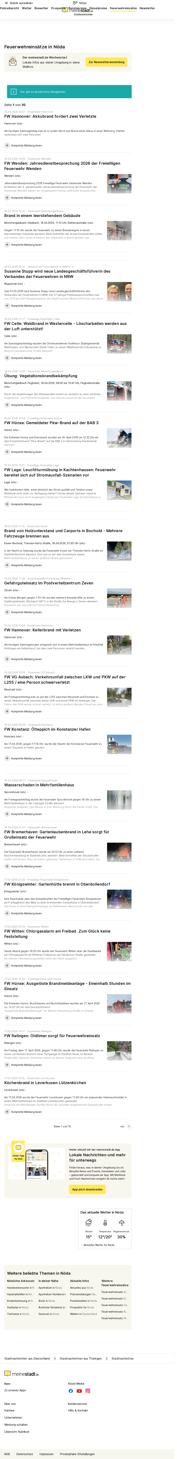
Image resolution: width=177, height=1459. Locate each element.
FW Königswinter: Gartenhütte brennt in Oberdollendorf (57, 884)
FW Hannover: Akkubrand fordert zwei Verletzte (50, 116)
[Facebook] (71, 1391)
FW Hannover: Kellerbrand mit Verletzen (42, 630)
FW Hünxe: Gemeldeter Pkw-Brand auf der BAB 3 (51, 422)
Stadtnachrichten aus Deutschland (27, 1358)
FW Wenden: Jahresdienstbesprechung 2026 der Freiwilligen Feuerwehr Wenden (62, 166)
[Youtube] (79, 1391)
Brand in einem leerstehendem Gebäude (42, 215)
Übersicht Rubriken (16, 1431)
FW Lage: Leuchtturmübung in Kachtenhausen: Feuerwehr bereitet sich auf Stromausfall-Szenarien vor (60, 472)
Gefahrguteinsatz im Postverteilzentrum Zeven (48, 583)
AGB (7, 1454)
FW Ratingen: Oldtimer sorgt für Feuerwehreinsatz (52, 1035)
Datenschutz (24, 1454)
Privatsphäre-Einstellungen (77, 1454)
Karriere (9, 1410)
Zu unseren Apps (15, 1390)
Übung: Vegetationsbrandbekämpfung (40, 375)
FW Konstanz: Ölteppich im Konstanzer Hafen (47, 729)
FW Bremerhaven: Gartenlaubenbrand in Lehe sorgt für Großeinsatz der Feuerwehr (56, 834)
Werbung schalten (16, 1424)
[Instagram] (88, 1391)
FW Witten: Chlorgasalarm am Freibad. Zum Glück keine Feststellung (57, 934)
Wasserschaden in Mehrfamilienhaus (39, 785)
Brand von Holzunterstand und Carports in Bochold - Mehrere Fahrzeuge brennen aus (63, 533)
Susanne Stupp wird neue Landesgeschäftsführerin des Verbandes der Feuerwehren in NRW (57, 274)
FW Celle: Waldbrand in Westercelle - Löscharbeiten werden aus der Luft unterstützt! (65, 326)
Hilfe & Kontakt (78, 1410)
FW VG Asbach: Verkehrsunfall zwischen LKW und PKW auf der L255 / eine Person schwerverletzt (65, 680)
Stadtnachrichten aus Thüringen (77, 1358)
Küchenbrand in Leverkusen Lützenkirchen (45, 1082)
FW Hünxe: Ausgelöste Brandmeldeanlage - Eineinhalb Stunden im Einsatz (67, 986)
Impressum (46, 1454)
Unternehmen (13, 1417)
